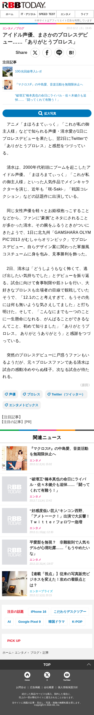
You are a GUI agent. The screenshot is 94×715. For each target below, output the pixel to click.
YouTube (66, 680)
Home (27, 680)
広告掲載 (35, 687)
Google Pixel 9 (29, 622)
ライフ (84, 14)
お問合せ (21, 687)
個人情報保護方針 (68, 687)
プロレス (33, 394)
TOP (47, 665)
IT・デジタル (28, 14)
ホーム (9, 14)
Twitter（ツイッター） (68, 394)
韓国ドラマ (56, 622)
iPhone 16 (38, 612)
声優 (12, 394)
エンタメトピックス (23, 405)
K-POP (77, 622)
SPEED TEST (47, 14)
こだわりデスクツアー (70, 612)
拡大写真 (50, 113)
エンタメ (66, 14)
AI (9, 622)
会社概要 (49, 687)
